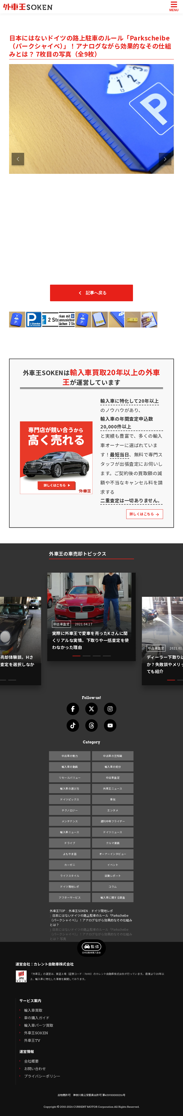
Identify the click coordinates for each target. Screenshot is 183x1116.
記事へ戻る (91, 293)
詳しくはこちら (144, 514)
